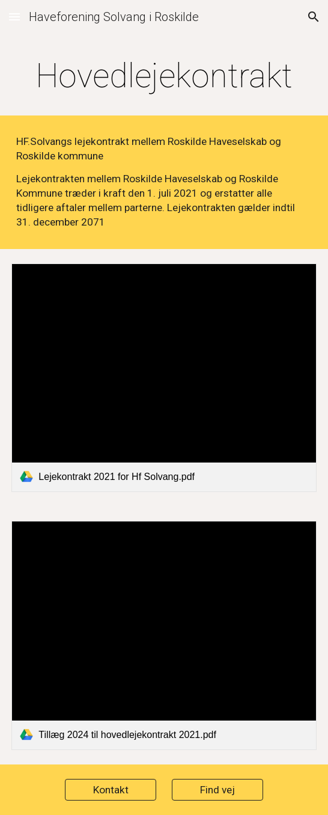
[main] (163, 76)
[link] (163, 377)
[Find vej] (217, 790)
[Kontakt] (110, 790)
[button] (14, 16)
